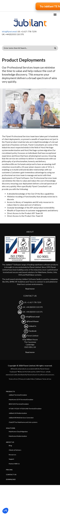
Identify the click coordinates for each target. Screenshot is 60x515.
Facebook (32, 331)
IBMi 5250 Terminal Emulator (19, 404)
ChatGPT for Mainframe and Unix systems (23, 422)
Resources (12, 455)
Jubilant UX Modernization (18, 413)
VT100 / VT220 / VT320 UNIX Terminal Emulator (25, 409)
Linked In (32, 326)
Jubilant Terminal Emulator (18, 395)
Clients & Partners (15, 450)
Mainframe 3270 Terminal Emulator (21, 399)
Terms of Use (13, 379)
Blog (10, 446)
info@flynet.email (9, 31)
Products (10, 391)
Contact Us (11, 474)
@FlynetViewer (32, 321)
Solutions (10, 428)
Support (11, 459)
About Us (10, 442)
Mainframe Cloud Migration (18, 431)
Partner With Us (14, 464)
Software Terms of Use (43, 379)
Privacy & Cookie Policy (27, 379)
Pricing (9, 470)
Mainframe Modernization (18, 436)
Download (11, 479)
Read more (29, 289)
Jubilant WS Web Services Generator (21, 418)
